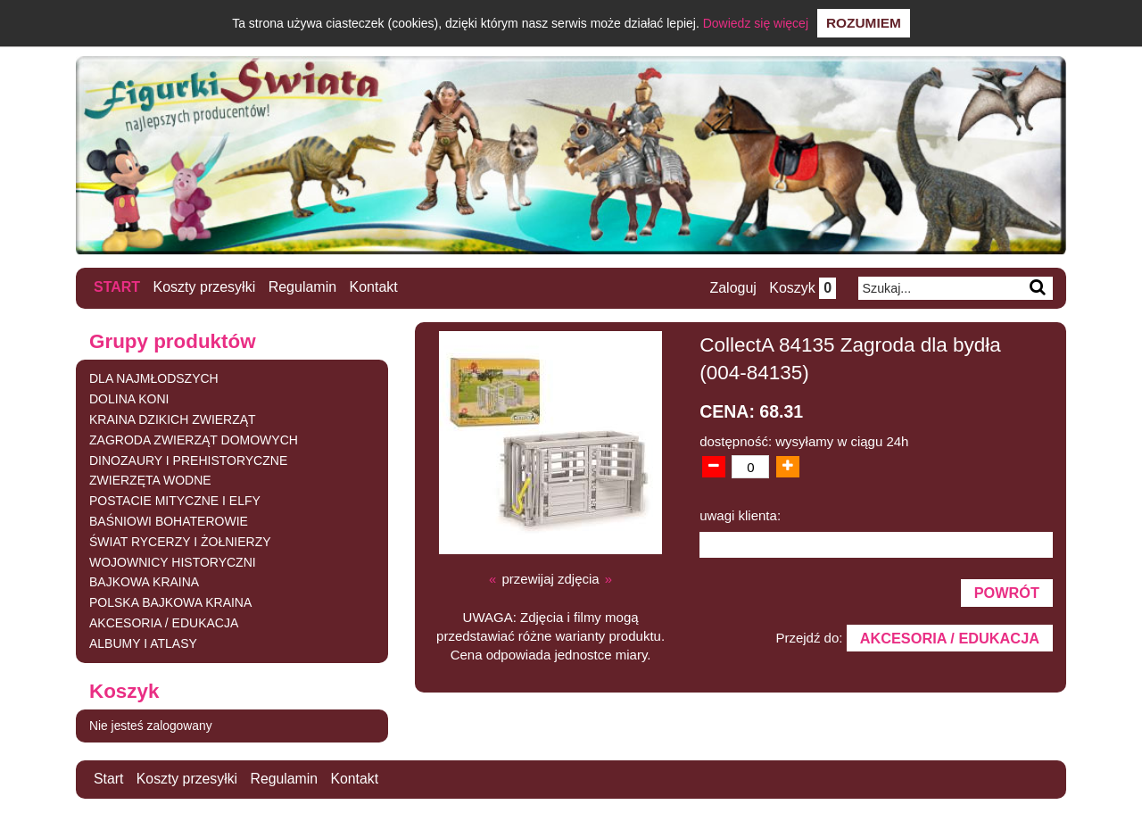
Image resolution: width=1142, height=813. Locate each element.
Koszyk (802, 287)
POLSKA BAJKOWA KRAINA (170, 601)
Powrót (1006, 593)
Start (117, 287)
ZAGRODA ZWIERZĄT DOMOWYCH (193, 439)
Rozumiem (863, 22)
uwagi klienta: (740, 514)
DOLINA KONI (129, 398)
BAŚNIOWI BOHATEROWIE (168, 520)
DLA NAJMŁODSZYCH (154, 378)
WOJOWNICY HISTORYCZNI (172, 561)
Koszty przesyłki (204, 287)
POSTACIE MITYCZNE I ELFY (175, 500)
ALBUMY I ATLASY (143, 642)
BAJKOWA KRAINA (144, 582)
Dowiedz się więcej (755, 23)
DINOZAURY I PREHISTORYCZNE (188, 459)
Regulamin (302, 287)
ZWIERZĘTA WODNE (150, 480)
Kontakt (374, 287)
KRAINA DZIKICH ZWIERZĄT (172, 418)
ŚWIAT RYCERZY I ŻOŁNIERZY (180, 541)
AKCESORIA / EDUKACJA (163, 622)
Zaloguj (732, 287)
